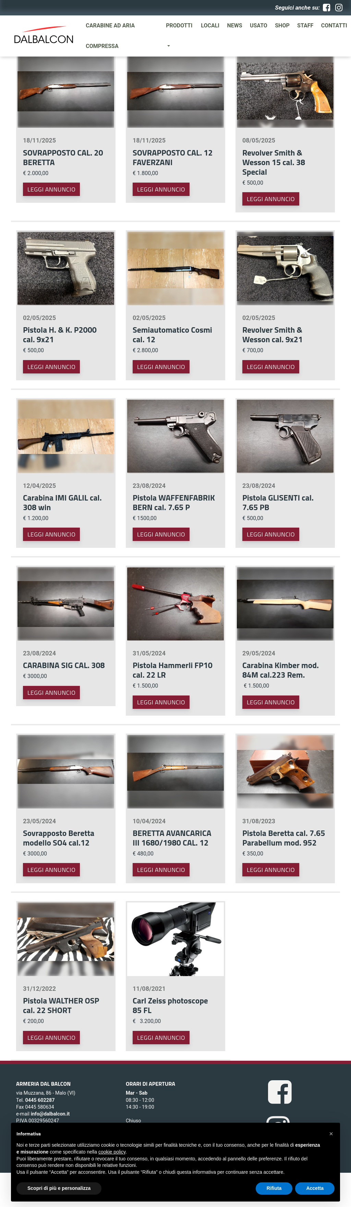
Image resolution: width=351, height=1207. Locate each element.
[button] (331, 1133)
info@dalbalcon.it (50, 1114)
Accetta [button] (315, 1188)
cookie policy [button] (111, 1152)
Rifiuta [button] (274, 1188)
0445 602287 (40, 1100)
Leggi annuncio (51, 189)
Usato (258, 25)
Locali (210, 25)
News (234, 25)
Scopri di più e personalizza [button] (58, 1188)
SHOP (282, 25)
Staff (305, 25)
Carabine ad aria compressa (110, 35)
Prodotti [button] (179, 25)
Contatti (334, 25)
